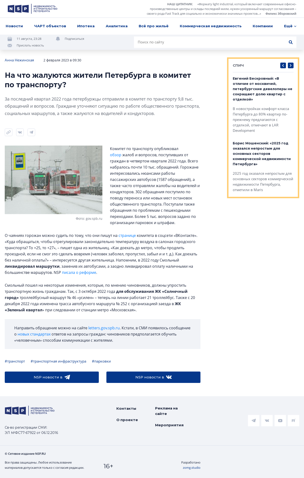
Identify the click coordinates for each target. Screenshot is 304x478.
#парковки (101, 361)
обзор (115, 154)
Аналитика (117, 26)
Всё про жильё (154, 26)
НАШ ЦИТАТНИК (179, 4)
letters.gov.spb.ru (104, 328)
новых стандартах (34, 334)
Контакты (126, 408)
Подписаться (74, 39)
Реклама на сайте (166, 411)
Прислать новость (30, 45)
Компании (263, 26)
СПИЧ (238, 65)
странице (127, 235)
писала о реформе (79, 272)
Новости (14, 26)
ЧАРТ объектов (50, 26)
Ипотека (86, 26)
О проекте (127, 420)
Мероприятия (169, 425)
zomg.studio (191, 467)
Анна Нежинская (19, 60)
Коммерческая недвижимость (211, 26)
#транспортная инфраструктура (58, 361)
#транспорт (15, 361)
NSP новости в (52, 377)
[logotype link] (32, 9)
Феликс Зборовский (281, 13)
